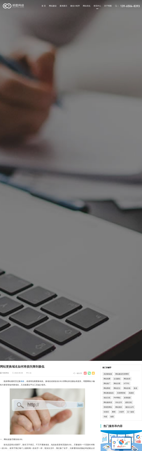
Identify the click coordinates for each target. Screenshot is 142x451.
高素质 (131, 393)
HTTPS (126, 383)
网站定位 (117, 388)
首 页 (44, 6)
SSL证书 (118, 402)
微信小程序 (75, 6)
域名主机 (107, 398)
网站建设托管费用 (122, 374)
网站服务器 (108, 402)
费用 (113, 412)
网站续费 (107, 379)
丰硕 (105, 417)
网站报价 (118, 407)
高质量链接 (108, 374)
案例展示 (63, 6)
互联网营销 (121, 393)
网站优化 (86, 6)
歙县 (135, 388)
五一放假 (130, 412)
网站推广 (107, 383)
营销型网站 (108, 407)
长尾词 (106, 412)
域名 (22, 381)
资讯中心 (97, 7)
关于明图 (108, 6)
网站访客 (117, 383)
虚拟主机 (128, 402)
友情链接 (127, 398)
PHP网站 (117, 398)
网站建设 (53, 6)
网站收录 (127, 379)
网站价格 (127, 388)
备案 (112, 417)
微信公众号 (129, 407)
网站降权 (107, 388)
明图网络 (5, 373)
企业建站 (117, 379)
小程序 (121, 412)
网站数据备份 (109, 393)
